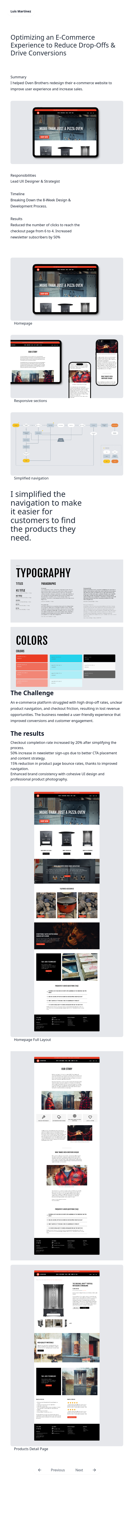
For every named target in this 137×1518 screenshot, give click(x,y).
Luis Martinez (21, 11)
